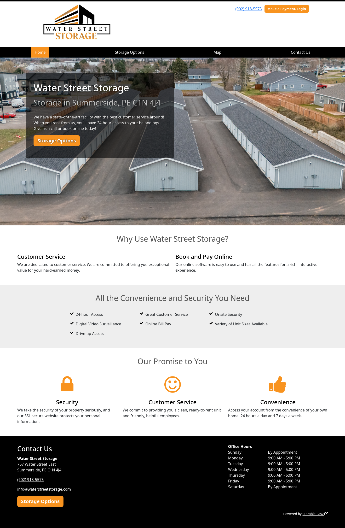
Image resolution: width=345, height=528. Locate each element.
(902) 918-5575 (248, 9)
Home (40, 52)
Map (217, 52)
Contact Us (300, 52)
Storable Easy (315, 513)
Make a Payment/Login (286, 8)
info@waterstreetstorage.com (44, 489)
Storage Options (129, 52)
